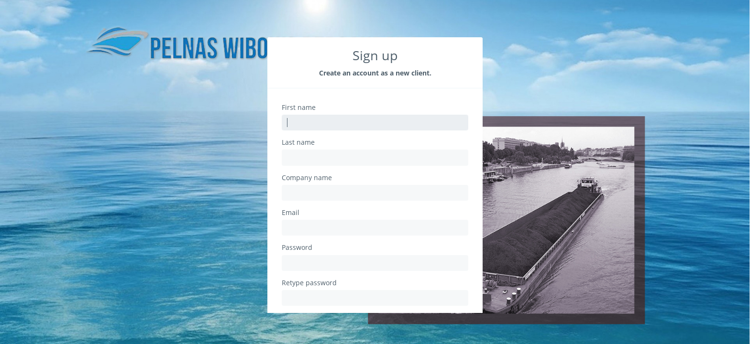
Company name (307, 177)
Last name (298, 142)
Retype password (309, 283)
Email (290, 212)
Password (297, 247)
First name (299, 107)
